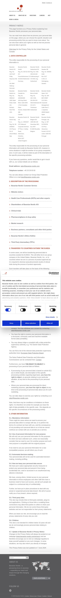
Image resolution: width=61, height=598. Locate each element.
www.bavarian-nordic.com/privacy (28, 536)
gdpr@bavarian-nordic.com (30, 166)
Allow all (50, 323)
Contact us (49, 2)
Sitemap (49, 596)
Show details (50, 317)
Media (43, 2)
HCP (49, 15)
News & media (13, 19)
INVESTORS (33, 15)
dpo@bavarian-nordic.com (30, 177)
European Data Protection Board (32, 353)
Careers (42, 15)
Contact (38, 360)
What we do (22, 15)
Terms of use (33, 596)
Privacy (39, 596)
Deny (11, 323)
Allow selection (30, 323)
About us (12, 15)
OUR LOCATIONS (42, 578)
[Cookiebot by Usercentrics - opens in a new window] (50, 273)
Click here (12, 49)
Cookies (44, 596)
